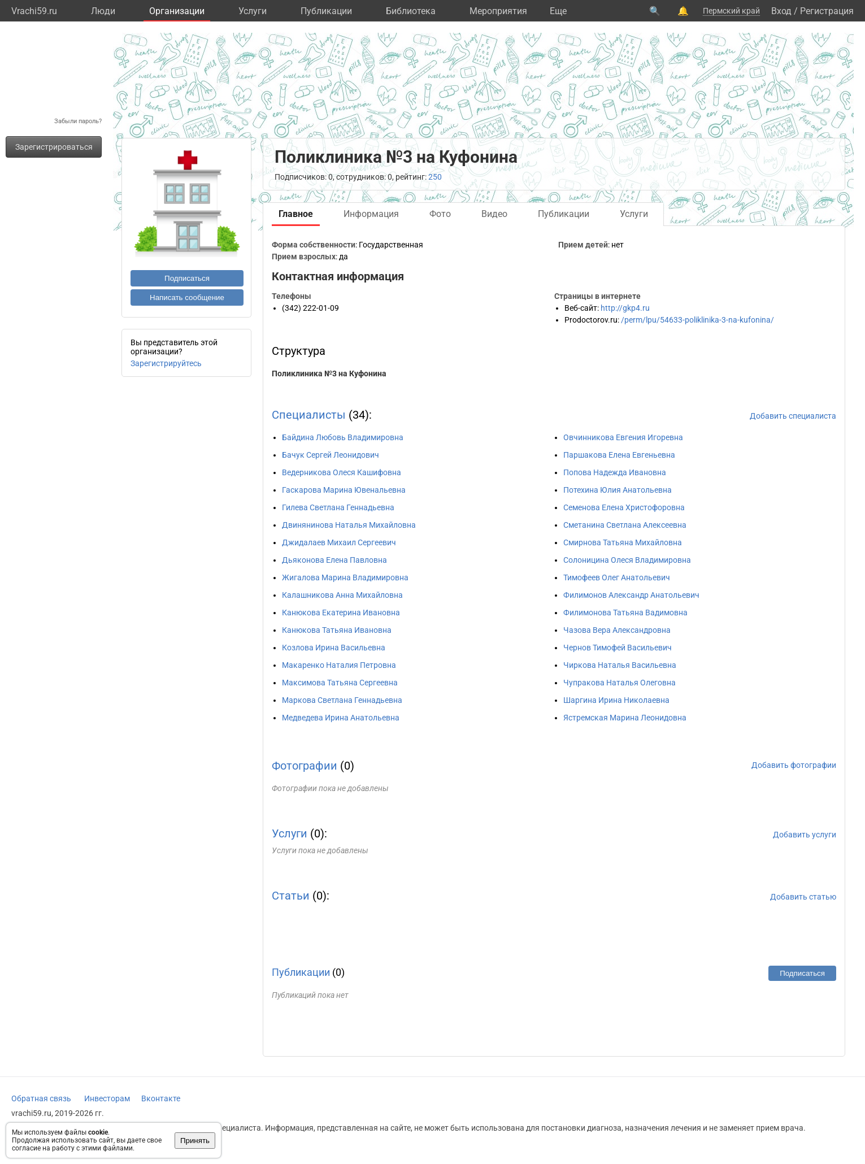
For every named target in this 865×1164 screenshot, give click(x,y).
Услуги (252, 11)
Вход (781, 11)
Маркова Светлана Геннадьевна (342, 700)
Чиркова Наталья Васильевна (619, 665)
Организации (177, 11)
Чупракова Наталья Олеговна (619, 682)
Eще (558, 11)
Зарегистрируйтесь (166, 363)
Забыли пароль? (78, 121)
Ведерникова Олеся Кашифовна (341, 472)
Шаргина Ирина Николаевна (616, 700)
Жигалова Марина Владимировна (345, 577)
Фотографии (304, 765)
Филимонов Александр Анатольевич (631, 595)
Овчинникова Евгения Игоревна (623, 437)
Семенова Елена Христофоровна (624, 507)
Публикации (326, 11)
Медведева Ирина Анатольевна (340, 717)
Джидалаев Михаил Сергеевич (339, 542)
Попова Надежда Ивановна (614, 472)
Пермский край (731, 10)
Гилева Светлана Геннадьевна (338, 507)
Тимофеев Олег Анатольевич (616, 577)
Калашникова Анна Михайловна (342, 595)
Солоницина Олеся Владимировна (627, 559)
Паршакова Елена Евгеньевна (619, 454)
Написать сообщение (187, 297)
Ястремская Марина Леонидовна (624, 717)
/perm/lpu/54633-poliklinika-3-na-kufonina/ (697, 319)
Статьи (291, 895)
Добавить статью (803, 896)
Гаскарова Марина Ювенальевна (344, 489)
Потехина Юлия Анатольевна (617, 489)
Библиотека (411, 11)
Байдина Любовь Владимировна (342, 437)
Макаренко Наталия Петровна (339, 665)
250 (435, 176)
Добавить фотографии (793, 765)
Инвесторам (107, 1098)
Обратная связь (41, 1098)
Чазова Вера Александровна (617, 630)
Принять (195, 1140)
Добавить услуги (804, 834)
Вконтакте (160, 1098)
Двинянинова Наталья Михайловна (349, 524)
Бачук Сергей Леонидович (330, 454)
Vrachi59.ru (34, 11)
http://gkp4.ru (625, 307)
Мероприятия (498, 11)
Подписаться (187, 278)
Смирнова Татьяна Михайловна (622, 542)
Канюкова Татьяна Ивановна (337, 630)
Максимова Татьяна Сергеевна (340, 682)
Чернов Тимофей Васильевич (617, 647)
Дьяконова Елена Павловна (334, 559)
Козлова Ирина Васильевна (333, 647)
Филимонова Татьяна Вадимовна (625, 612)
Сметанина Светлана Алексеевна (624, 524)
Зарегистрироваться (54, 146)
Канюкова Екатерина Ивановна (341, 612)
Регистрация (827, 11)
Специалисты (309, 415)
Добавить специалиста (793, 415)
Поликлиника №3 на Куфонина (329, 373)
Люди (103, 11)
